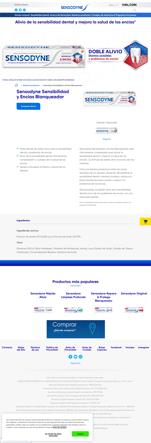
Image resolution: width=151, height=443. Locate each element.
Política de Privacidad (52, 348)
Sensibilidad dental (40, 15)
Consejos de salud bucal (103, 15)
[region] (47, 427)
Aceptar (80, 434)
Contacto (7, 347)
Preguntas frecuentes (126, 15)
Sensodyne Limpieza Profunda (73, 295)
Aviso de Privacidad (70, 348)
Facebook (116, 347)
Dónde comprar (21, 5)
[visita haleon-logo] (129, 5)
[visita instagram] (25, 10)
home (17, 85)
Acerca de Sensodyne (60, 15)
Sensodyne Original (134, 293)
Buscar (134, 10)
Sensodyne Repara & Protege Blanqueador (103, 297)
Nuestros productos (81, 15)
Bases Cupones (102, 348)
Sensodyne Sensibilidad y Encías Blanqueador (62, 85)
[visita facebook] (17, 10)
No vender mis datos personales (53, 435)
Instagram (143, 347)
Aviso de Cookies (87, 348)
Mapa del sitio (21, 348)
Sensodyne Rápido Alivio (42, 295)
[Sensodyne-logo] (75, 7)
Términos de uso (35, 348)
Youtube (129, 347)
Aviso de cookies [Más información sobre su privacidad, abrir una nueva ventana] (59, 427)
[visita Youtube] (21, 10)
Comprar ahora (28, 106)
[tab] (23, 221)
